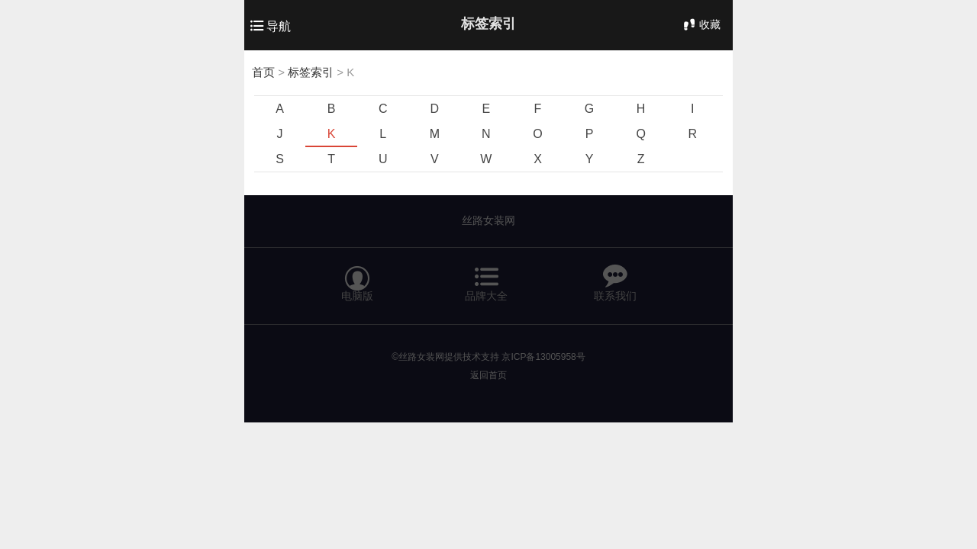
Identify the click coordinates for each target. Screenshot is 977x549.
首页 (263, 72)
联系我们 (615, 277)
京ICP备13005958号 (543, 357)
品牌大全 (486, 277)
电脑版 (357, 277)
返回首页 (488, 375)
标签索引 (311, 72)
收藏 (701, 24)
